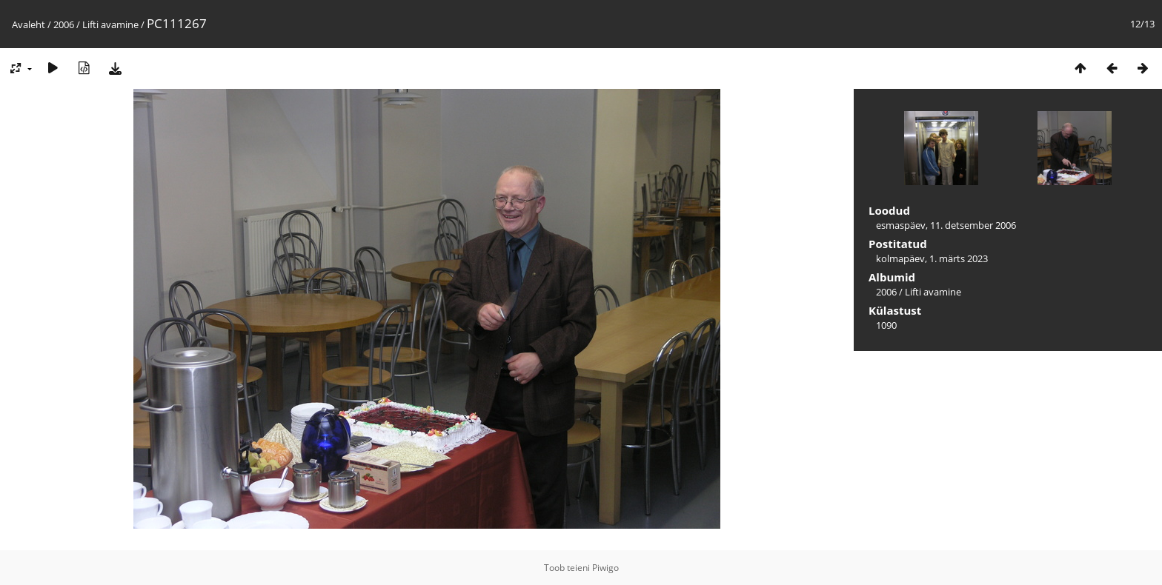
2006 (63, 24)
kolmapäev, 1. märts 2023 (932, 258)
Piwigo (605, 567)
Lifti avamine (110, 24)
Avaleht (28, 24)
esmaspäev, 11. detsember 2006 (946, 225)
